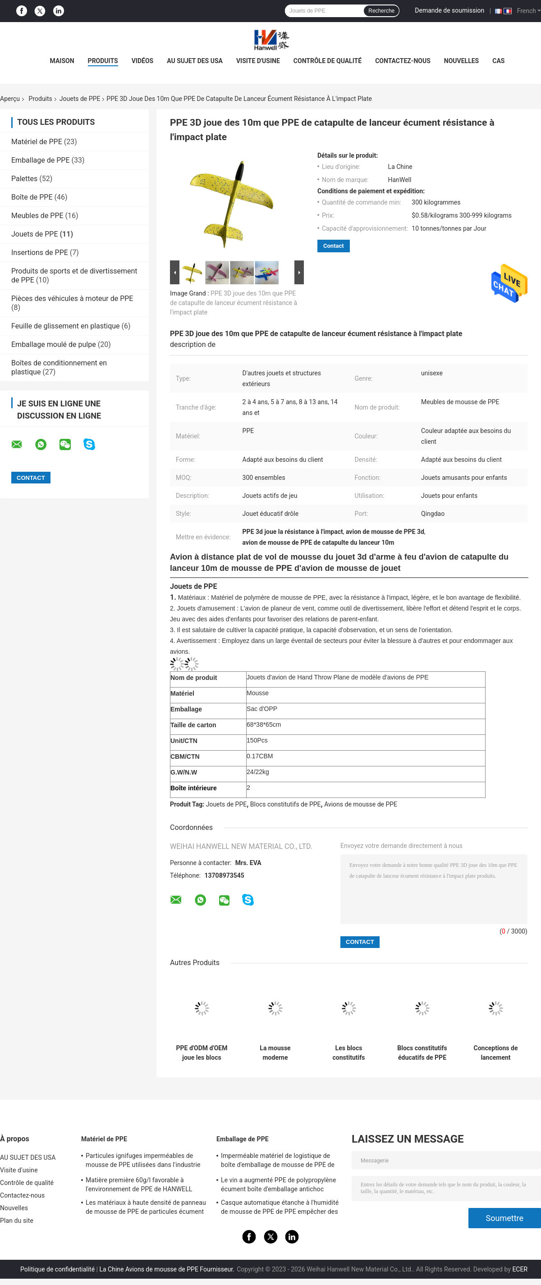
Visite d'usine (258, 60)
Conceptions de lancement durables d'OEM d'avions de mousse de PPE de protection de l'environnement (495, 1053)
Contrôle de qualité (327, 60)
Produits (40, 98)
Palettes (24, 178)
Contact (333, 245)
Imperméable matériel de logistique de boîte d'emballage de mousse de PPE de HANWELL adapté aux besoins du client (278, 1161)
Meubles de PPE (37, 215)
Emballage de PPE (40, 160)
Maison (62, 60)
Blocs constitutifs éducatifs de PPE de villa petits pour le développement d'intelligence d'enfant (422, 1053)
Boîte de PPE (32, 197)
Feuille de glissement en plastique (65, 326)
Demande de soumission (449, 10)
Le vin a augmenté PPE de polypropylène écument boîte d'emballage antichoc (278, 1184)
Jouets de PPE (80, 98)
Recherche (381, 11)
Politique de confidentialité (57, 1269)
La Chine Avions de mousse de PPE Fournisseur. (167, 1269)
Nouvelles (461, 60)
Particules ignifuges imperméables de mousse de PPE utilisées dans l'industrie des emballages (143, 1161)
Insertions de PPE (39, 252)
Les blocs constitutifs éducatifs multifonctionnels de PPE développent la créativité (349, 1053)
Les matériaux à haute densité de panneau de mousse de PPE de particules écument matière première (146, 1208)
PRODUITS (103, 60)
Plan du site (16, 1220)
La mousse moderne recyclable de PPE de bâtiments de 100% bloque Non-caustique (275, 1053)
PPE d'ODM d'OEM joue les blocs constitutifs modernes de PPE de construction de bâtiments (201, 1053)
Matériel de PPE (36, 141)
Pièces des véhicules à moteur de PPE (72, 298)
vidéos (143, 60)
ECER (519, 1269)
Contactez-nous (403, 60)
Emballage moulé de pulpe (53, 344)
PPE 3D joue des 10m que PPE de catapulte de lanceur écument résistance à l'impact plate (233, 303)
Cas (498, 60)
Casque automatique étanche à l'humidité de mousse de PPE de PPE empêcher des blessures (280, 1208)
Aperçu (10, 98)
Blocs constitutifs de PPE (285, 804)
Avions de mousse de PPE (360, 804)
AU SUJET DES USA (195, 60)
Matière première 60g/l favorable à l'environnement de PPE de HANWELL (139, 1184)
